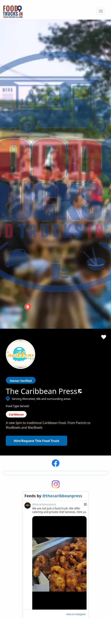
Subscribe (90, 422)
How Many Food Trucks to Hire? (57, 476)
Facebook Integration (77, 462)
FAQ (39, 488)
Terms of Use (99, 447)
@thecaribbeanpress (62, 254)
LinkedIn (24, 579)
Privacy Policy (99, 453)
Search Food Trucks (49, 447)
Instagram (18, 579)
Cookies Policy (100, 458)
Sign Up (69, 480)
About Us (42, 464)
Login (67, 474)
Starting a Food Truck (77, 450)
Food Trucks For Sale (77, 468)
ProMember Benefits (77, 456)
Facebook (12, 579)
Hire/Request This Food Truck (36, 199)
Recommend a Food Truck (53, 482)
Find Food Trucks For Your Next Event (60, 470)
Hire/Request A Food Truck (54, 453)
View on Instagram (76, 372)
